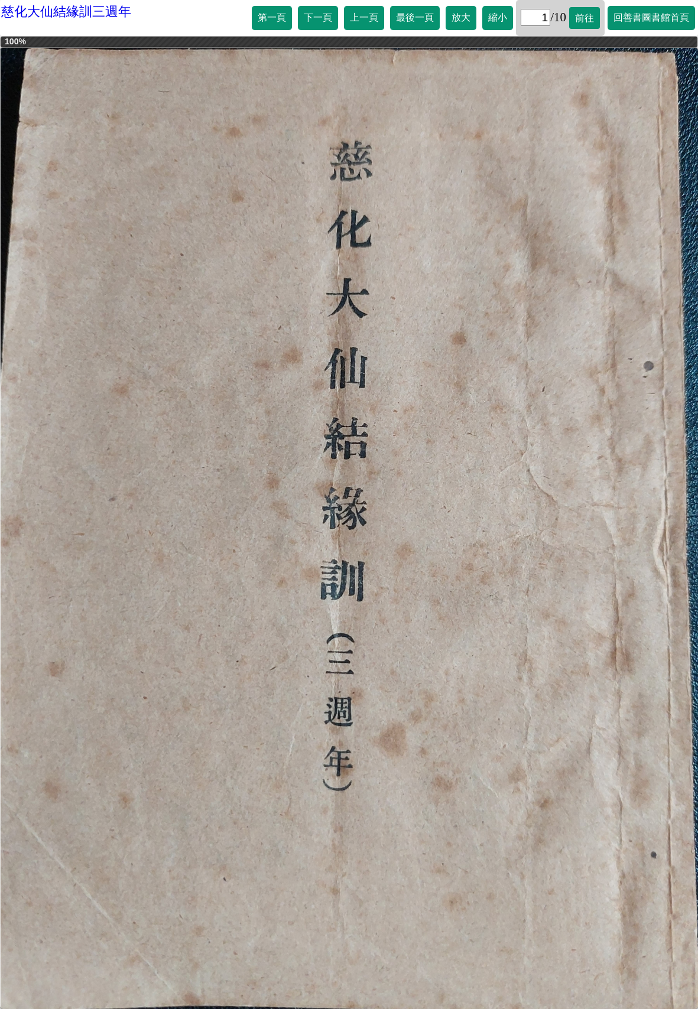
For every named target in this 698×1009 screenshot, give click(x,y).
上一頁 (364, 17)
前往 (584, 18)
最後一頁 (415, 17)
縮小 (497, 17)
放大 (461, 17)
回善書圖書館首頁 (651, 17)
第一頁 (272, 17)
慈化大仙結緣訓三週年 (66, 11)
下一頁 (318, 17)
